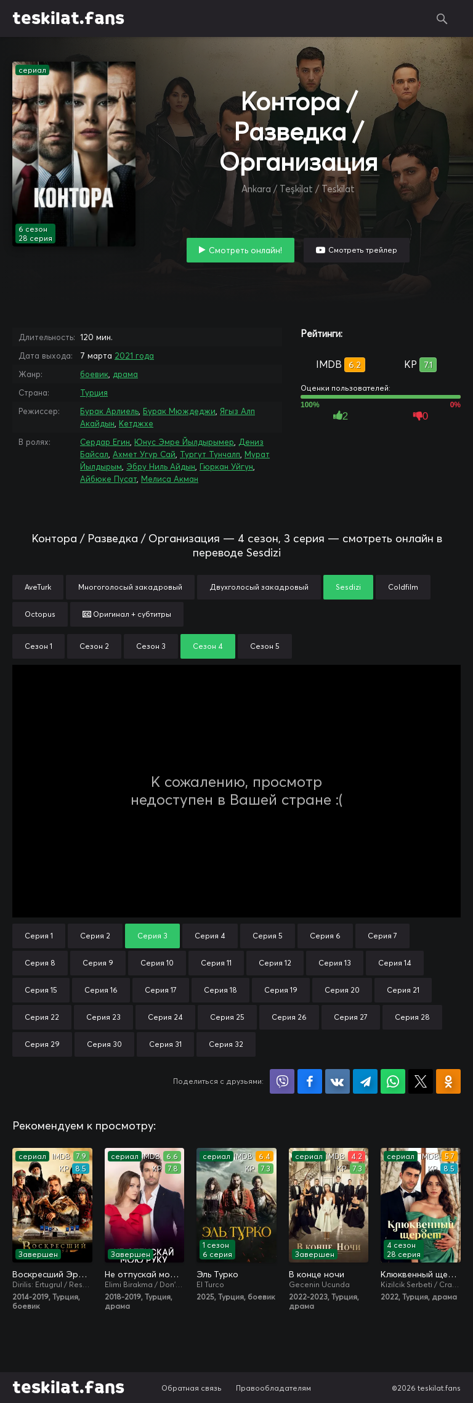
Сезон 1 (38, 646)
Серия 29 (42, 1044)
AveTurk (38, 587)
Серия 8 (40, 962)
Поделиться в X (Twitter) (420, 1081)
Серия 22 (42, 1017)
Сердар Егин (105, 442)
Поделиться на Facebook (309, 1081)
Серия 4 (210, 935)
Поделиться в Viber (282, 1081)
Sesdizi (348, 587)
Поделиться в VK (337, 1081)
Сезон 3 (151, 646)
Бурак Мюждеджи (179, 411)
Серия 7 (382, 935)
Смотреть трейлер (362, 249)
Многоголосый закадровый (130, 587)
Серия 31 (165, 1044)
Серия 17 (161, 989)
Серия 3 (152, 935)
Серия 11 (216, 962)
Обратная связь (191, 1388)
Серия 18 (220, 989)
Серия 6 (325, 935)
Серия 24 (165, 1017)
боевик (94, 374)
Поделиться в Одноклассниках (448, 1081)
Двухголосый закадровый (259, 587)
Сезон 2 (94, 646)
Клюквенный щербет (421, 1274)
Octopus (40, 614)
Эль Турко (217, 1274)
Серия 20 (342, 989)
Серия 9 (98, 962)
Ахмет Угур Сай (144, 454)
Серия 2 (95, 935)
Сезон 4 (208, 646)
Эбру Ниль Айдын (160, 466)
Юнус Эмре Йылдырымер (184, 442)
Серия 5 (268, 935)
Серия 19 (280, 989)
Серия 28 (412, 1017)
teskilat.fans (68, 18)
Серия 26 (289, 1017)
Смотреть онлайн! (245, 250)
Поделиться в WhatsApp (393, 1081)
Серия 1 (39, 935)
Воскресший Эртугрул (52, 1274)
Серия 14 (394, 962)
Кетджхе (136, 423)
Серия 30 (104, 1044)
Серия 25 (227, 1017)
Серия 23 (103, 1017)
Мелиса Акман (169, 479)
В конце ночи (316, 1274)
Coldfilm (403, 587)
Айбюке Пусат (108, 479)
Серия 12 (275, 962)
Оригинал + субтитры (127, 614)
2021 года (134, 355)
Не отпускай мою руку (145, 1274)
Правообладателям (273, 1388)
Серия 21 (403, 989)
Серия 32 (226, 1044)
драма (125, 374)
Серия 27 (351, 1017)
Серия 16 (101, 989)
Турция (94, 392)
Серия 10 (157, 962)
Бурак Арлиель (109, 411)
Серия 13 (334, 962)
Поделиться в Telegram (365, 1081)
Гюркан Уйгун (226, 466)
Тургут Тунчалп (210, 454)
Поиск (442, 18)
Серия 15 (41, 989)
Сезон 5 (265, 646)
